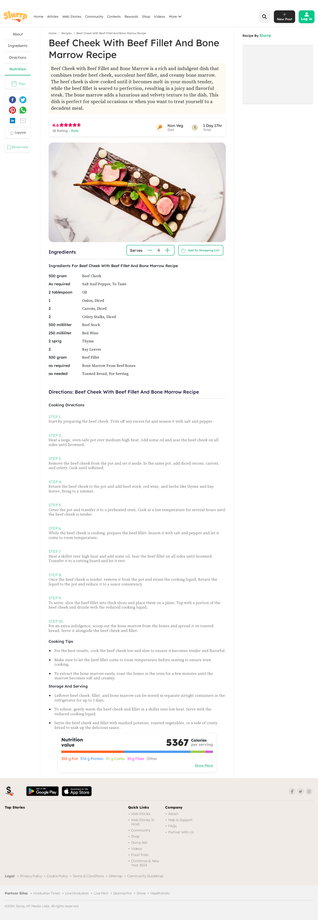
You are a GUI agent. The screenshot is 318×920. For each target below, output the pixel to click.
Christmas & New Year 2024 (145, 863)
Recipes (66, 33)
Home (38, 16)
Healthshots (160, 893)
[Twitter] (300, 791)
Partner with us (181, 832)
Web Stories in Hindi (143, 822)
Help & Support (180, 820)
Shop (146, 16)
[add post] (284, 16)
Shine (141, 893)
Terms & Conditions (88, 876)
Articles (53, 16)
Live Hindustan (77, 893)
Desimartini (122, 893)
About (173, 813)
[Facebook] (292, 791)
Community (94, 16)
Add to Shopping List (199, 250)
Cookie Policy (57, 876)
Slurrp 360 (139, 842)
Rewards (131, 16)
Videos (159, 16)
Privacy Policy (31, 876)
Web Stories (71, 16)
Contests (114, 16)
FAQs (172, 826)
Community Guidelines (145, 876)
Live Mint (101, 893)
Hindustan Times (46, 893)
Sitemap (115, 876)
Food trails (139, 855)
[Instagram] (309, 791)
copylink (17, 132)
